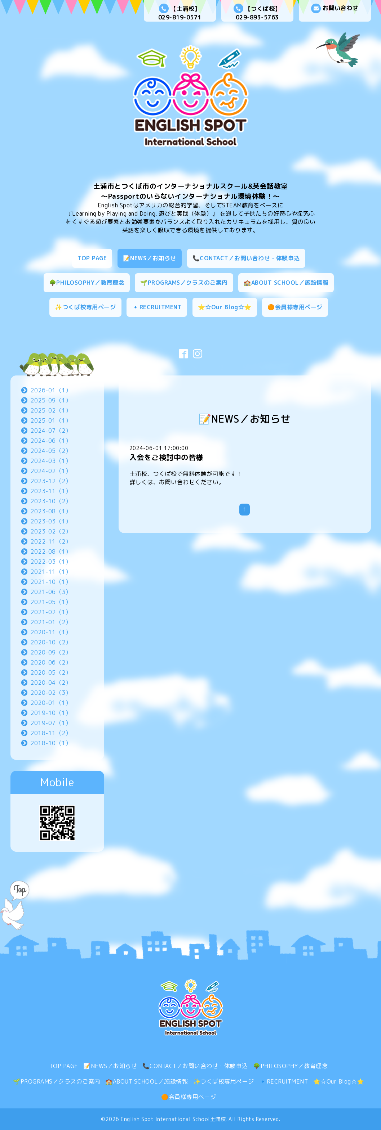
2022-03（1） (50, 562)
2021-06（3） (50, 592)
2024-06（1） (50, 441)
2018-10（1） (50, 743)
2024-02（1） (50, 471)
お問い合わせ (334, 8)
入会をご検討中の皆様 (166, 457)
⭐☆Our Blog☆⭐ (225, 307)
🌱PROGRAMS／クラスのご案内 (184, 283)
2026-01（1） (50, 390)
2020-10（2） (50, 642)
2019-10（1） (50, 713)
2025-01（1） (50, 420)
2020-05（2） (50, 672)
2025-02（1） (50, 410)
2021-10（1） (50, 582)
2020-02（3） (50, 693)
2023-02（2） (50, 531)
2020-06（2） (50, 662)
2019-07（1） (50, 723)
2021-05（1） (50, 602)
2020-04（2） (50, 682)
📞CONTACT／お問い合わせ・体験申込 (246, 258)
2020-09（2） (50, 652)
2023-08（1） (50, 511)
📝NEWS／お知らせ (149, 258)
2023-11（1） (50, 491)
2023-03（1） (50, 521)
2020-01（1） (50, 703)
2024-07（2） (50, 431)
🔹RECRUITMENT (157, 307)
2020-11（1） (50, 632)
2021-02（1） (50, 612)
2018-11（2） (50, 733)
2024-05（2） (50, 451)
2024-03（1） (50, 461)
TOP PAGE (92, 258)
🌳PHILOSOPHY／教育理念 (86, 283)
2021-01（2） (50, 622)
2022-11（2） (50, 541)
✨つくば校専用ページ (85, 307)
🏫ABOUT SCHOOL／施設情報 (286, 283)
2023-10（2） (50, 501)
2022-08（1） (50, 551)
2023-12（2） (50, 481)
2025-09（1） (50, 400)
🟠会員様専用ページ (295, 307)
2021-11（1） (50, 572)
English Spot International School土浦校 (173, 1119)
